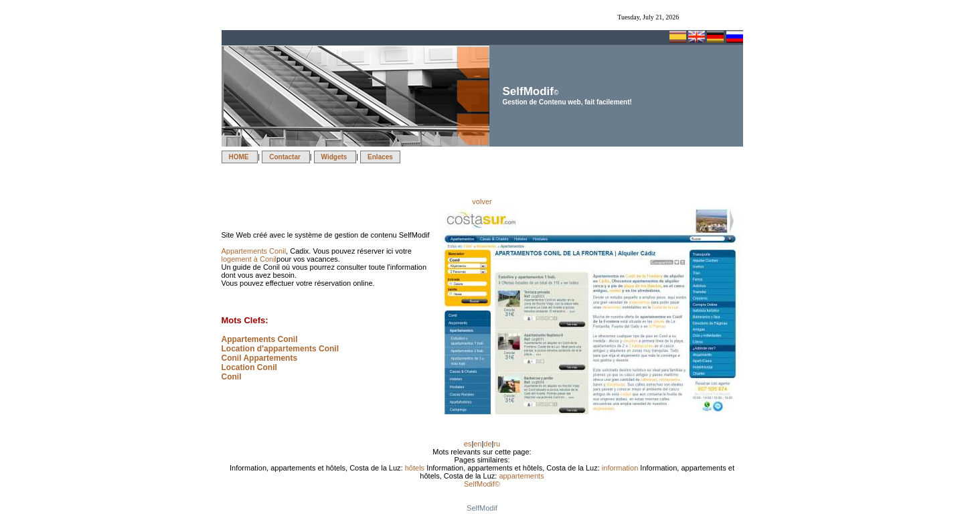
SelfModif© (482, 484)
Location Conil (249, 367)
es (468, 444)
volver (481, 201)
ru (496, 444)
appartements (521, 476)
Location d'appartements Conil (280, 348)
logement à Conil (249, 259)
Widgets (335, 157)
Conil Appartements (260, 358)
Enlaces (380, 157)
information (621, 468)
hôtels (415, 468)
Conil (232, 376)
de (487, 444)
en (477, 444)
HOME (240, 157)
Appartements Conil (254, 251)
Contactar (285, 157)
